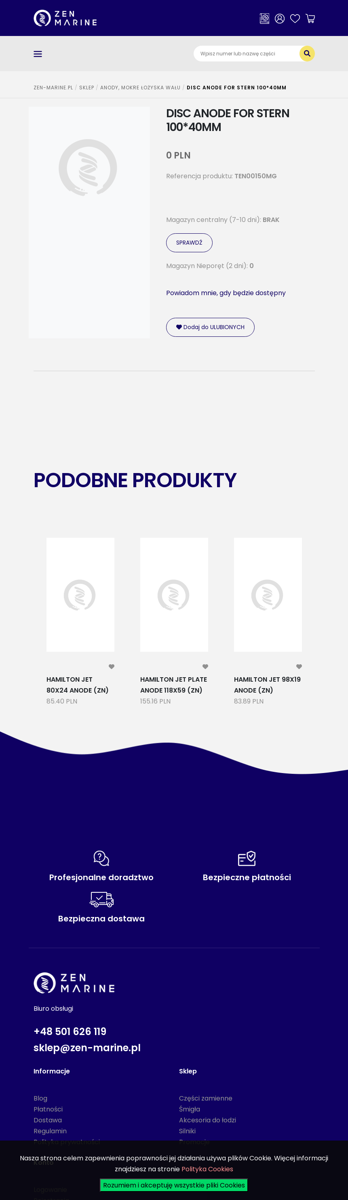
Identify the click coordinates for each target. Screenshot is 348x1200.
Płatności (48, 1109)
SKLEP (86, 87)
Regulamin (50, 1131)
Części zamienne (205, 1098)
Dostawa (48, 1120)
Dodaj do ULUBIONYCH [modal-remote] (210, 327)
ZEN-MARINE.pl (53, 87)
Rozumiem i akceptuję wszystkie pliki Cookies (174, 1185)
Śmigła (189, 1109)
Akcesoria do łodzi (207, 1120)
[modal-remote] (111, 666)
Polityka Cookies (207, 1169)
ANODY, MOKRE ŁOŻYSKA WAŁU (140, 87)
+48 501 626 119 (70, 1031)
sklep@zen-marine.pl (87, 1047)
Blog (40, 1098)
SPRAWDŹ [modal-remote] (189, 243)
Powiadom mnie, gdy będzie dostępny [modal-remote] (226, 293)
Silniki (187, 1131)
